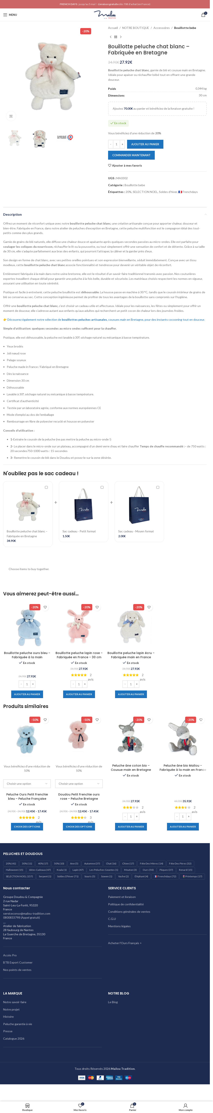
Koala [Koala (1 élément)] (62, 869)
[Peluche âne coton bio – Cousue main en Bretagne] (131, 738)
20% (129, 192)
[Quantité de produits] (116, 144)
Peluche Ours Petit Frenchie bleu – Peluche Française (27, 796)
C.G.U (112, 919)
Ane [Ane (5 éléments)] (74, 863)
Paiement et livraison (122, 897)
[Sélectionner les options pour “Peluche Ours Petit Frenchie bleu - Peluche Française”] (27, 826)
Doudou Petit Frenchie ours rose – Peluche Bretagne (79, 796)
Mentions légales (119, 926)
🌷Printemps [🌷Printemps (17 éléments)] (192, 876)
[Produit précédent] (110, 36)
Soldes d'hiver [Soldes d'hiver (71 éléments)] (68, 876)
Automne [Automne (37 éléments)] (92, 863)
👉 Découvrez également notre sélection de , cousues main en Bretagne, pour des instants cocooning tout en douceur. (104, 319)
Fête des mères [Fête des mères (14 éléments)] (151, 863)
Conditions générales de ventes (129, 911)
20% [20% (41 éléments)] (11, 863)
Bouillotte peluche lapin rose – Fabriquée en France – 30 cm (79, 655)
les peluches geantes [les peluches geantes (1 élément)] (104, 869)
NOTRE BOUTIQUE (135, 28)
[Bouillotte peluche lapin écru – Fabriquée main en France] (131, 625)
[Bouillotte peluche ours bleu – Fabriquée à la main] (27, 625)
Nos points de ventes (17, 970)
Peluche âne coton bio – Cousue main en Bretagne (131, 767)
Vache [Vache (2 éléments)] (123, 876)
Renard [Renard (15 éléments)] (185, 869)
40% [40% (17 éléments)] (43, 863)
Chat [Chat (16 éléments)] (111, 863)
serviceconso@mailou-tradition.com (26, 913)
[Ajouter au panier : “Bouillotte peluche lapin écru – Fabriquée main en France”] (131, 694)
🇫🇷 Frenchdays (188, 192)
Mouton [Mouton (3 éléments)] (130, 869)
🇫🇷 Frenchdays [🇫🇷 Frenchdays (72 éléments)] (165, 876)
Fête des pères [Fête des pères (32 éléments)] (180, 863)
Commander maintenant (131, 155)
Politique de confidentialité (126, 904)
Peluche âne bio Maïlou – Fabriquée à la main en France (183, 767)
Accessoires (161, 28)
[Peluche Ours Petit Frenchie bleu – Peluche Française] (27, 738)
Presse (7, 1031)
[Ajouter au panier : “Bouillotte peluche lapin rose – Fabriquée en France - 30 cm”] (79, 694)
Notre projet (11, 1009)
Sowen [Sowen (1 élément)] (106, 876)
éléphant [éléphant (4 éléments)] (141, 876)
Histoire (8, 1016)
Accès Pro (10, 955)
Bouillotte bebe (185, 28)
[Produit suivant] (120, 36)
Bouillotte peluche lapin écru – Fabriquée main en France (131, 655)
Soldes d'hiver (168, 192)
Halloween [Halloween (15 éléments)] (14, 869)
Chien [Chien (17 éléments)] (128, 863)
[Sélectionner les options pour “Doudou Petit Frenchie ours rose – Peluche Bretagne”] (79, 826)
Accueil (113, 28)
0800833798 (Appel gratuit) (21, 917)
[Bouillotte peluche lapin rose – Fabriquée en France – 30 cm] (79, 625)
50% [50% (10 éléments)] (59, 863)
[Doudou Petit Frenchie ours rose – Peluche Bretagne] (79, 738)
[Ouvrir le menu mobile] (10, 15)
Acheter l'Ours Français (123, 943)
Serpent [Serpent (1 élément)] (45, 876)
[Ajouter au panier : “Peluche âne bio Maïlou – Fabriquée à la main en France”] (183, 826)
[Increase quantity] (122, 144)
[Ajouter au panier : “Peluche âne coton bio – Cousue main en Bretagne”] (131, 826)
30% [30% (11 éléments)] (27, 863)
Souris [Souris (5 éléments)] (89, 876)
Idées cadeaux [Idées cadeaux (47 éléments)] (40, 869)
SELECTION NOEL (145, 192)
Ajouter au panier (145, 144)
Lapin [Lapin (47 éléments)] (78, 869)
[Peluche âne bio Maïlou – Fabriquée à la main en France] (183, 738)
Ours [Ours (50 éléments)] (148, 869)
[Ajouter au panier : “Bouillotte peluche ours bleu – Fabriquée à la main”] (27, 694)
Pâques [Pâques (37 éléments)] (166, 869)
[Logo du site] (105, 14)
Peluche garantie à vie (17, 1024)
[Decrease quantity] (110, 144)
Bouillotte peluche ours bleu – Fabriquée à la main (27, 655)
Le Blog (113, 1002)
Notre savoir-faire (14, 1002)
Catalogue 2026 (13, 1038)
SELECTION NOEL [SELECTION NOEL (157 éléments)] (19, 876)
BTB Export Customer (18, 962)
